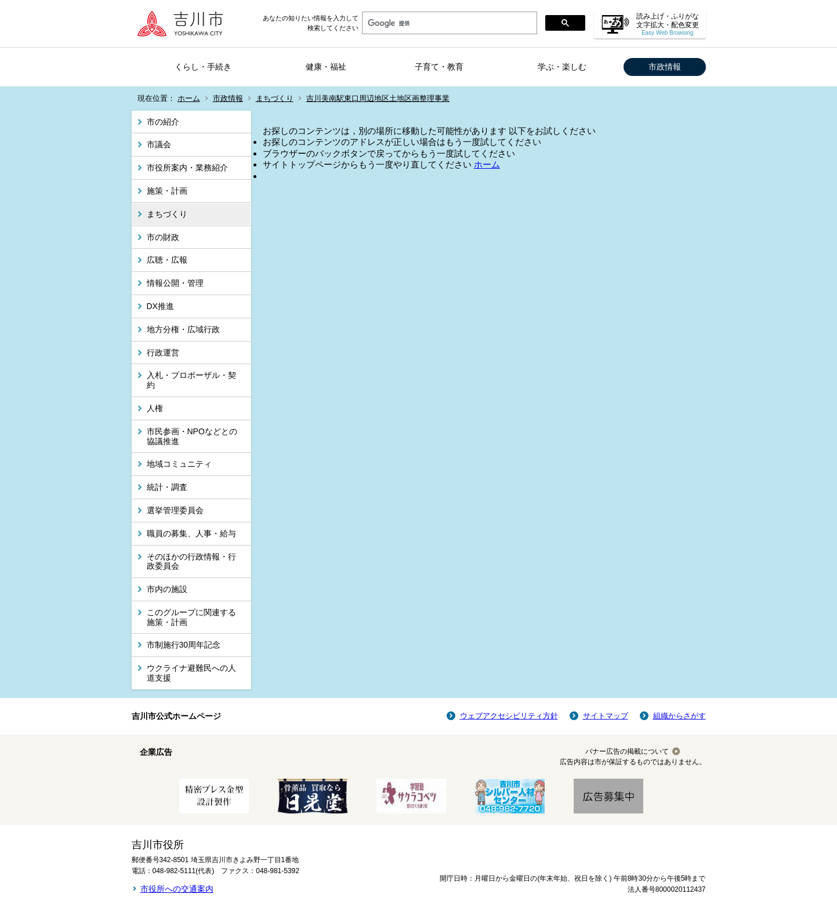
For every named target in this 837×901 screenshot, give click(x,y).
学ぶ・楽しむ (562, 66)
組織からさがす (679, 715)
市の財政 (163, 237)
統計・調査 (167, 487)
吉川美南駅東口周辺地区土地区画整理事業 (378, 98)
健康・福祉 (326, 66)
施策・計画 (167, 190)
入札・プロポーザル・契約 (191, 380)
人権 (155, 408)
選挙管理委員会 (175, 510)
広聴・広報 (167, 259)
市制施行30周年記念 (184, 644)
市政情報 (664, 66)
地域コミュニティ (179, 463)
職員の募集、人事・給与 (191, 533)
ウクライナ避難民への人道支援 (191, 672)
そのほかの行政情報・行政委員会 (191, 561)
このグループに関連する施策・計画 (191, 617)
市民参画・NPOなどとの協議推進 (192, 436)
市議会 (159, 144)
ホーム (188, 98)
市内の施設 (167, 589)
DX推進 (160, 306)
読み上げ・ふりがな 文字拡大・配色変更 (668, 24)
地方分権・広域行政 (183, 329)
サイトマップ (605, 715)
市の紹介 (163, 121)
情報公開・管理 (175, 283)
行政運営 (163, 352)
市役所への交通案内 (176, 888)
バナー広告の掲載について (627, 751)
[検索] (448, 23)
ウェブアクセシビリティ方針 (509, 715)
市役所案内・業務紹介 (187, 167)
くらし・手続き (203, 66)
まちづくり (275, 98)
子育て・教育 (439, 66)
